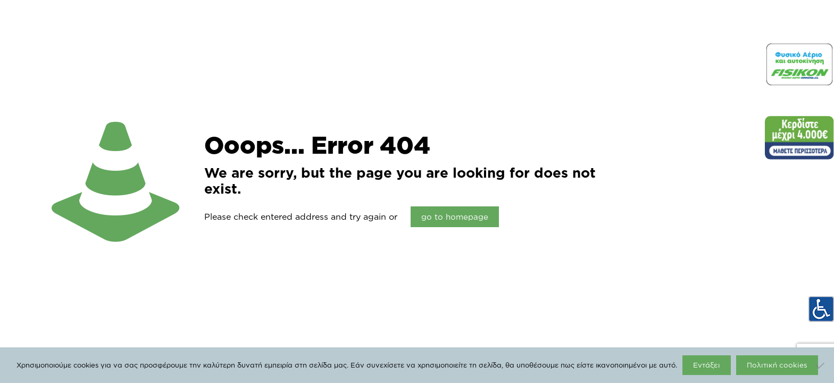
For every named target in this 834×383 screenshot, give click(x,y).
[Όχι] (820, 365)
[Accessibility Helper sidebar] (821, 309)
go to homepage (454, 216)
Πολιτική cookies (777, 365)
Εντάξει (706, 365)
